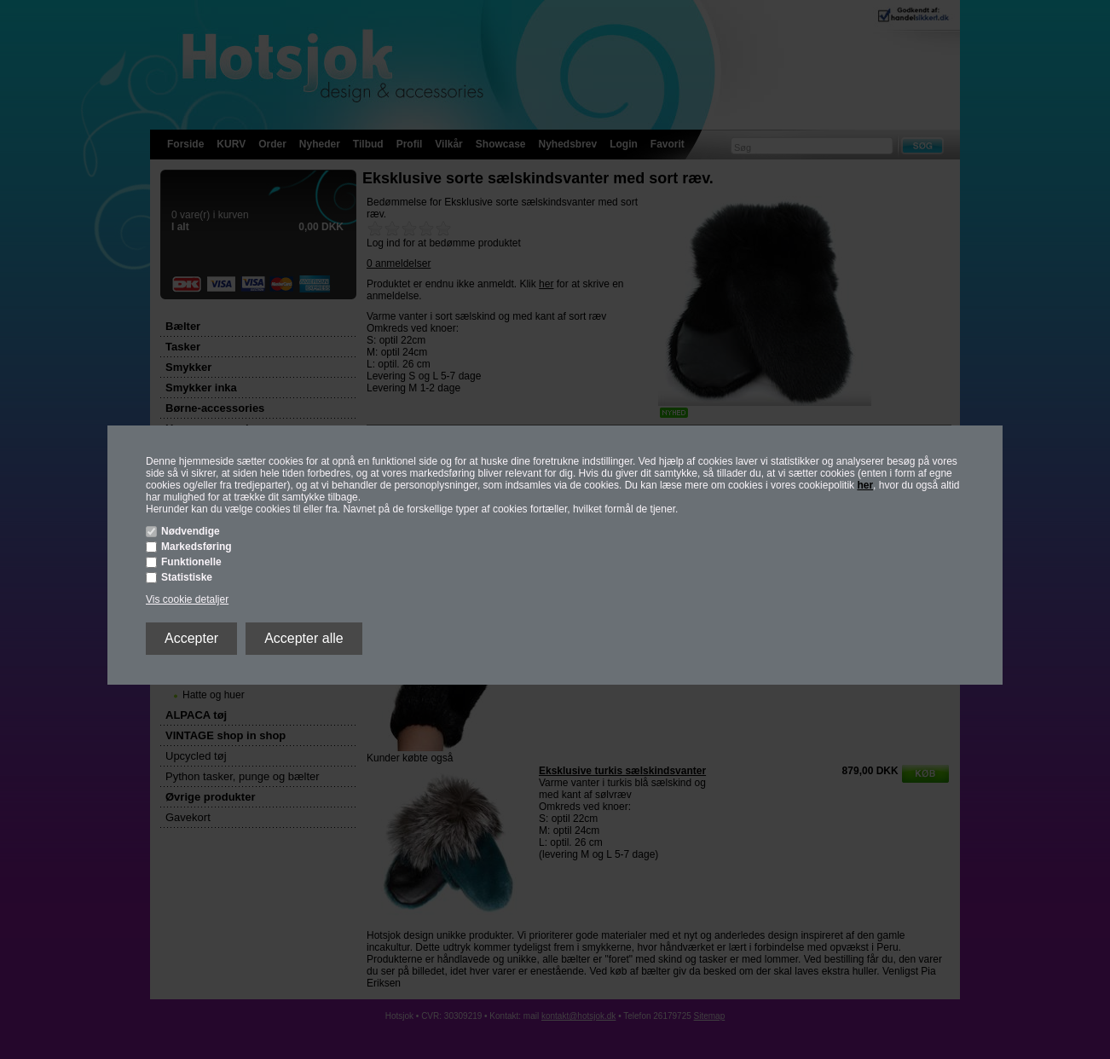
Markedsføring (196, 547)
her (865, 485)
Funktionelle (191, 562)
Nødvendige (190, 531)
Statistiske (186, 577)
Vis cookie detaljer (187, 599)
